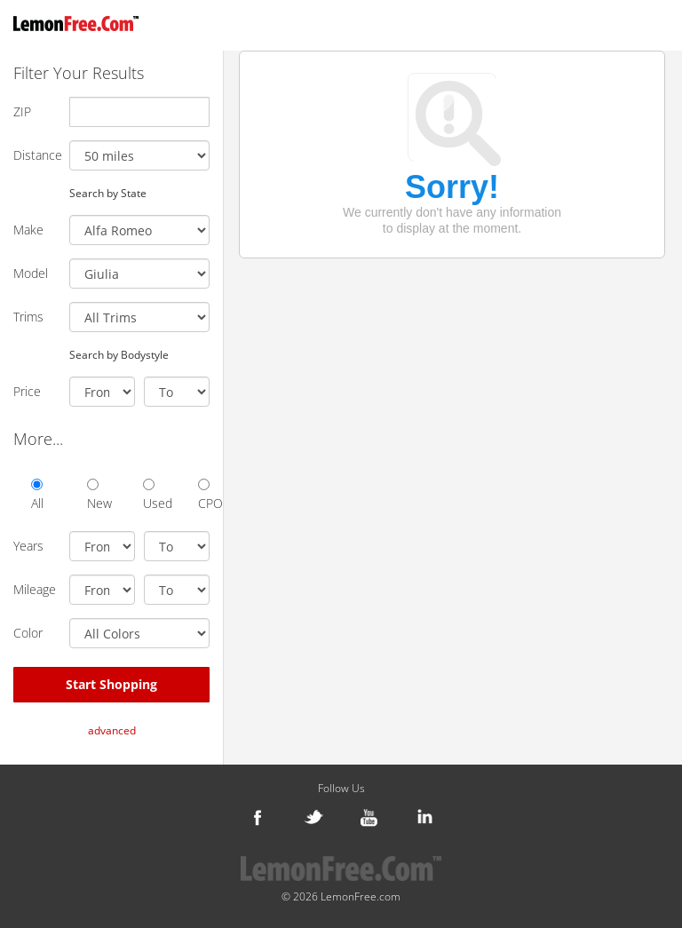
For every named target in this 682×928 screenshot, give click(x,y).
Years (28, 545)
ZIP (22, 111)
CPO (204, 495)
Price (27, 391)
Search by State (108, 193)
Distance (34, 155)
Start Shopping (111, 684)
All (37, 495)
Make (28, 229)
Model (30, 273)
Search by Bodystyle (119, 354)
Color (28, 632)
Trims (28, 316)
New (93, 495)
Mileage (34, 589)
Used (149, 495)
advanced (112, 730)
